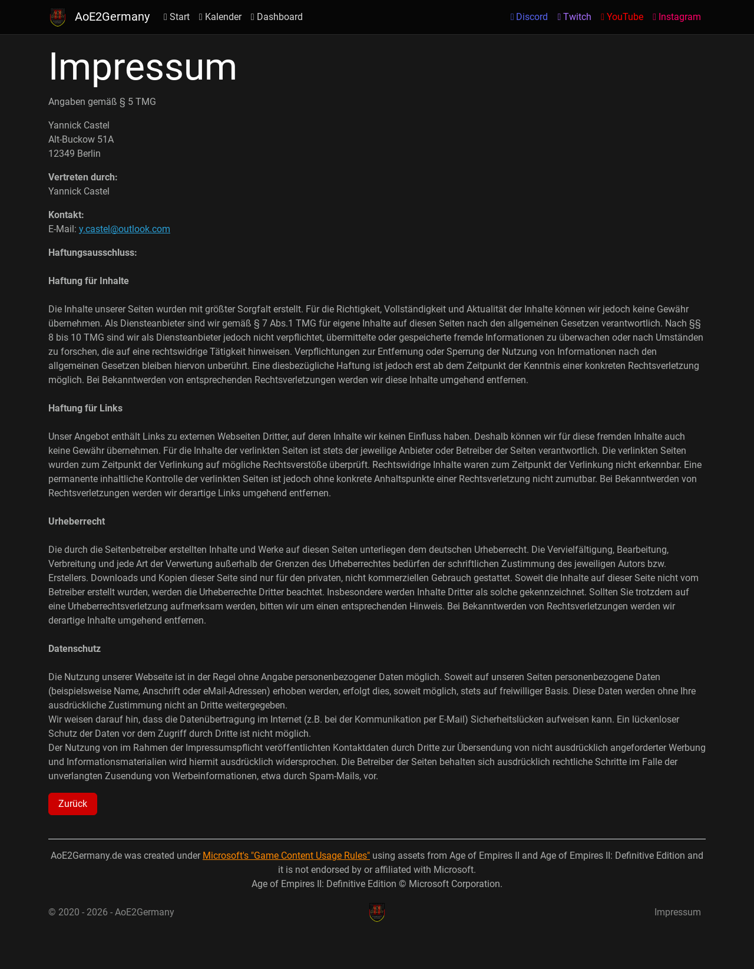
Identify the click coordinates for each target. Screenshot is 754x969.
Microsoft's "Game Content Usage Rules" (286, 855)
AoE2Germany (99, 17)
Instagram (677, 16)
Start (177, 16)
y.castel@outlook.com (124, 229)
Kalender (220, 16)
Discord (529, 16)
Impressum (677, 912)
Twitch (574, 16)
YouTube (622, 16)
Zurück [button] (72, 803)
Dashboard (277, 16)
